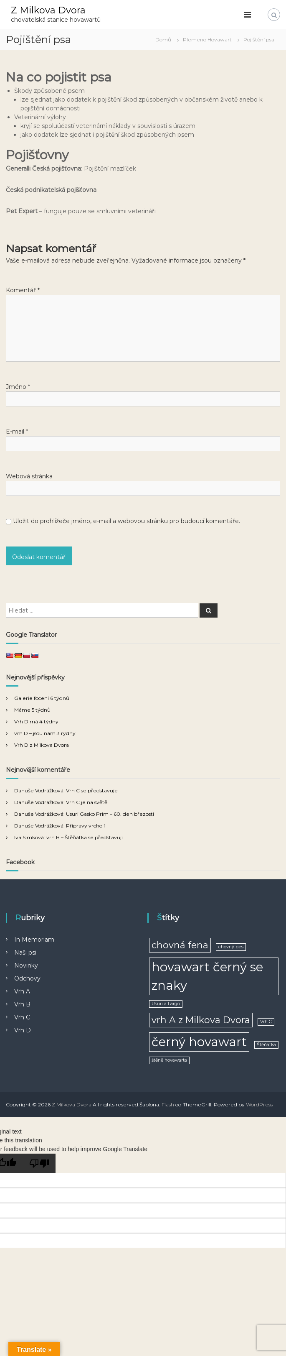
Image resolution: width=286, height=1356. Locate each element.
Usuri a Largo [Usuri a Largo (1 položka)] (166, 1003)
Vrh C (22, 1017)
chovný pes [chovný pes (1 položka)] (230, 947)
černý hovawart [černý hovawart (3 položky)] (199, 1041)
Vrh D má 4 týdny (36, 721)
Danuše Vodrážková (38, 790)
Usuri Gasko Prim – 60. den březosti (110, 814)
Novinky (26, 965)
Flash (168, 1104)
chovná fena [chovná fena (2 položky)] (180, 945)
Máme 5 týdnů (32, 710)
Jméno (18, 387)
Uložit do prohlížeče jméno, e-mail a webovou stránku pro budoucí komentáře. (126, 521)
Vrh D (22, 1030)
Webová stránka (29, 476)
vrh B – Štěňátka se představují (84, 837)
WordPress (259, 1104)
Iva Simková (29, 837)
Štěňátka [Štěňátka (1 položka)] (266, 1044)
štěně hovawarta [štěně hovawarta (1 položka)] (169, 1060)
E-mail (17, 431)
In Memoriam (34, 939)
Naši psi (25, 952)
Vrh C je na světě (86, 802)
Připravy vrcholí (85, 825)
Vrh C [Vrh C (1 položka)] (266, 1021)
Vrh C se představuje (92, 790)
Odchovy (27, 978)
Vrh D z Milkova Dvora (41, 745)
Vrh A (22, 991)
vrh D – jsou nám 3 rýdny (45, 733)
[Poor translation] (39, 1163)
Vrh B (22, 1004)
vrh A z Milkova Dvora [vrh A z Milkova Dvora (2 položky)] (201, 1019)
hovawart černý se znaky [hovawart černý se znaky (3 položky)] (207, 976)
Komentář (23, 290)
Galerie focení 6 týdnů (41, 698)
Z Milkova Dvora (48, 10)
